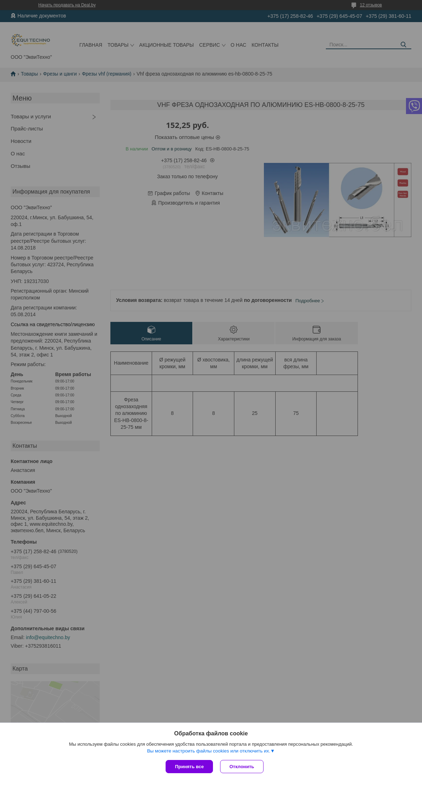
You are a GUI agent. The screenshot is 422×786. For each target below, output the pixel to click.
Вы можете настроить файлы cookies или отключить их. (208, 751)
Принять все (189, 766)
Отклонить (241, 766)
